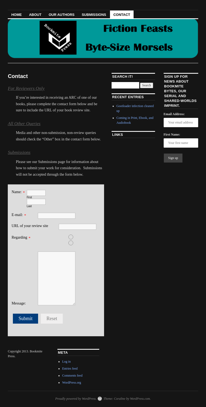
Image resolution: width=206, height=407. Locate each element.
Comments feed (72, 375)
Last (29, 206)
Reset (51, 318)
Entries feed (70, 368)
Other (54, 243)
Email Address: (174, 114)
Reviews (54, 237)
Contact (121, 15)
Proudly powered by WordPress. (76, 399)
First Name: (172, 134)
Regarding (19, 237)
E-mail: (17, 215)
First (29, 197)
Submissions (94, 15)
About (35, 15)
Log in (66, 361)
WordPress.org (71, 382)
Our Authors (61, 15)
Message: (19, 303)
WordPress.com (140, 399)
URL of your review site (30, 226)
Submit (25, 318)
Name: (16, 192)
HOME (16, 15)
